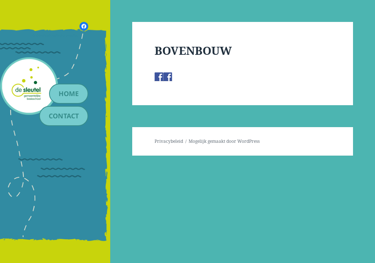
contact (64, 115)
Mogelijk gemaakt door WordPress (224, 141)
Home (69, 93)
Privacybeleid (169, 141)
